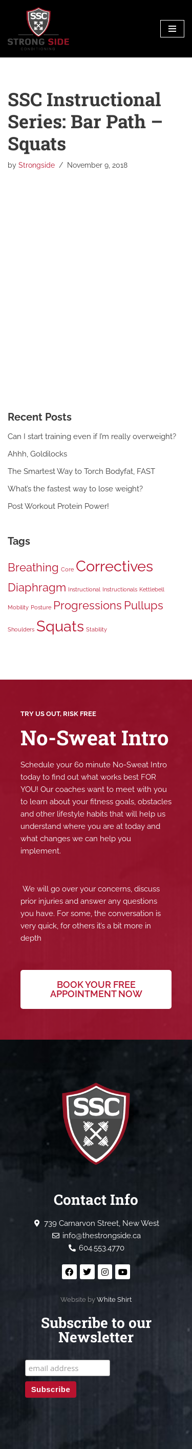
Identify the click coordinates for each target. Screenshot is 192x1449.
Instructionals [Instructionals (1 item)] (119, 589)
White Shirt (114, 1299)
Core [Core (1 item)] (67, 569)
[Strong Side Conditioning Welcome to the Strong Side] (38, 28)
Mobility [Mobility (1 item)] (18, 607)
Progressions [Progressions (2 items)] (87, 605)
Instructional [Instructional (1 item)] (84, 589)
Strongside (36, 165)
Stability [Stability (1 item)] (96, 629)
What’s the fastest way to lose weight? (75, 488)
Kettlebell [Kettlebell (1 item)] (151, 589)
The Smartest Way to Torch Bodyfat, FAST (81, 471)
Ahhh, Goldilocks (37, 454)
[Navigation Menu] (172, 28)
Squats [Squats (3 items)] (60, 626)
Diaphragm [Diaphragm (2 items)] (37, 587)
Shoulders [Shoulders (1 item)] (21, 629)
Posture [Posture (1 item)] (41, 607)
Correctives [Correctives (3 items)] (114, 566)
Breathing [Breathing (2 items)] (33, 567)
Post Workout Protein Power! (58, 506)
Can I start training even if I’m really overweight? (92, 436)
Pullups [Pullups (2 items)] (143, 605)
